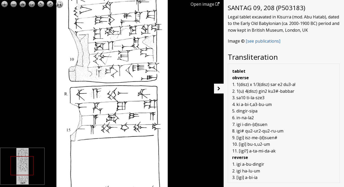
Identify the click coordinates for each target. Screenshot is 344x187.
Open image (205, 4)
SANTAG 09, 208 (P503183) (266, 7)
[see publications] (263, 41)
